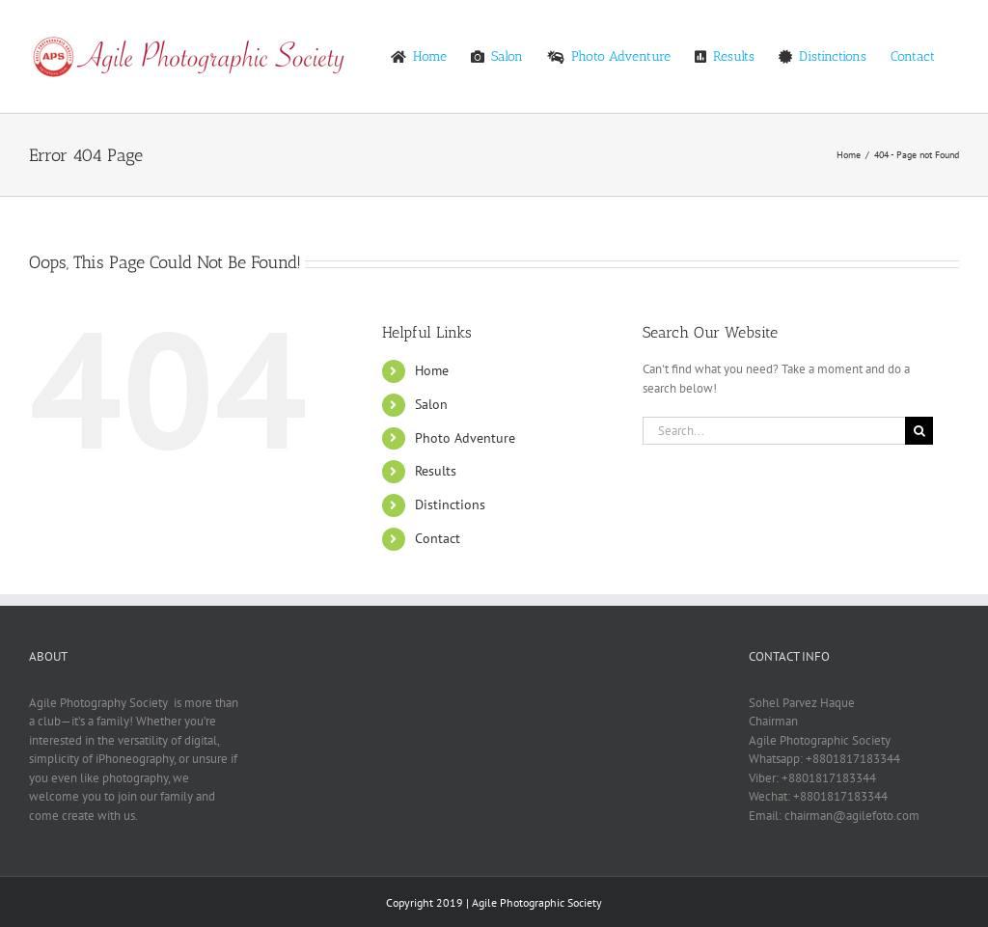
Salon (431, 404)
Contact (437, 538)
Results (435, 470)
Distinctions (450, 504)
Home (432, 370)
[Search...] (774, 431)
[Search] (919, 431)
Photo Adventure (465, 438)
